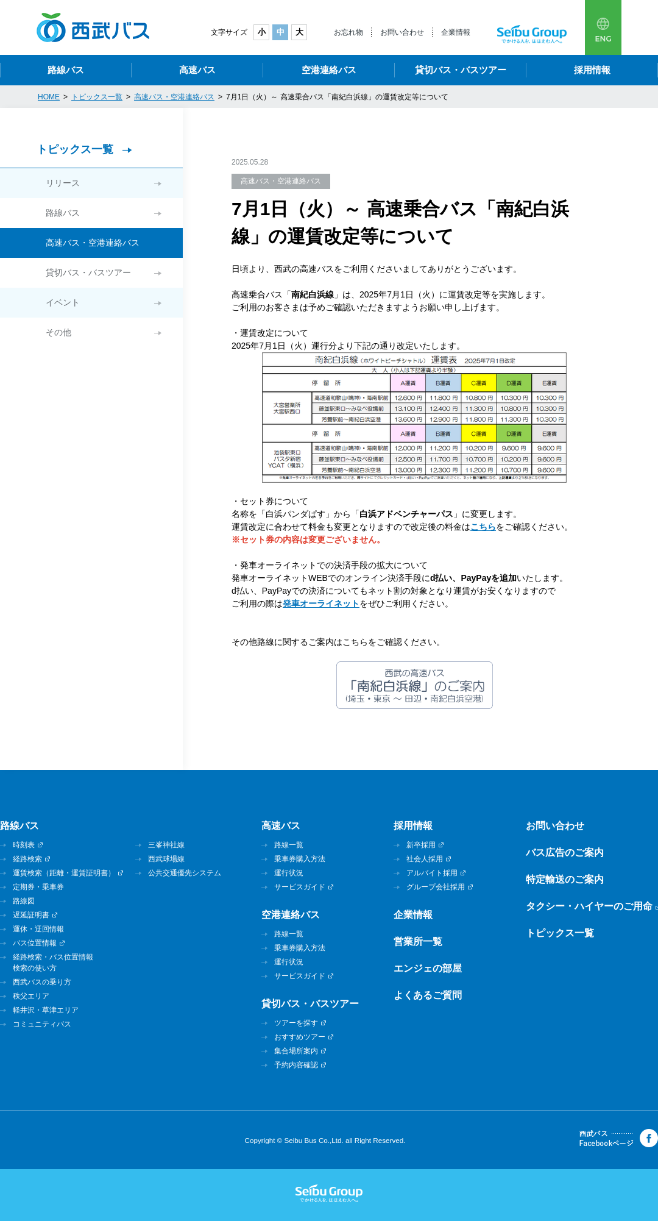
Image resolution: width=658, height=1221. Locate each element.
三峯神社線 (166, 845)
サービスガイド (299, 887)
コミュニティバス (42, 1024)
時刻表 (24, 845)
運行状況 (288, 873)
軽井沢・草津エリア (46, 1010)
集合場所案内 (296, 1051)
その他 (58, 332)
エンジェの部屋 (428, 968)
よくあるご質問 (428, 995)
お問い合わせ (402, 32)
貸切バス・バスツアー (460, 70)
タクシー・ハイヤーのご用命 (589, 906)
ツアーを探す (296, 1023)
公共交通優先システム (184, 873)
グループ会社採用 (435, 887)
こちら (483, 527)
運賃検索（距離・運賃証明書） (64, 873)
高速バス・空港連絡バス (93, 242)
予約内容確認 (296, 1065)
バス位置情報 (35, 943)
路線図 (24, 901)
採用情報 (592, 70)
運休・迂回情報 (38, 929)
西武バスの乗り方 (42, 982)
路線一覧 (288, 845)
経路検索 (27, 859)
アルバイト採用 (432, 873)
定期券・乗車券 (38, 887)
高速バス (197, 70)
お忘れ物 (348, 32)
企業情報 (455, 32)
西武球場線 (166, 859)
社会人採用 (424, 859)
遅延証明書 (31, 915)
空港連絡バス (329, 70)
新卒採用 (421, 845)
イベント (63, 302)
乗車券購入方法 (299, 859)
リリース (63, 183)
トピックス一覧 (75, 149)
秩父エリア (31, 996)
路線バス (66, 70)
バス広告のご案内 (565, 852)
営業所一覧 (418, 941)
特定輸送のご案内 (565, 879)
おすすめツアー (299, 1037)
